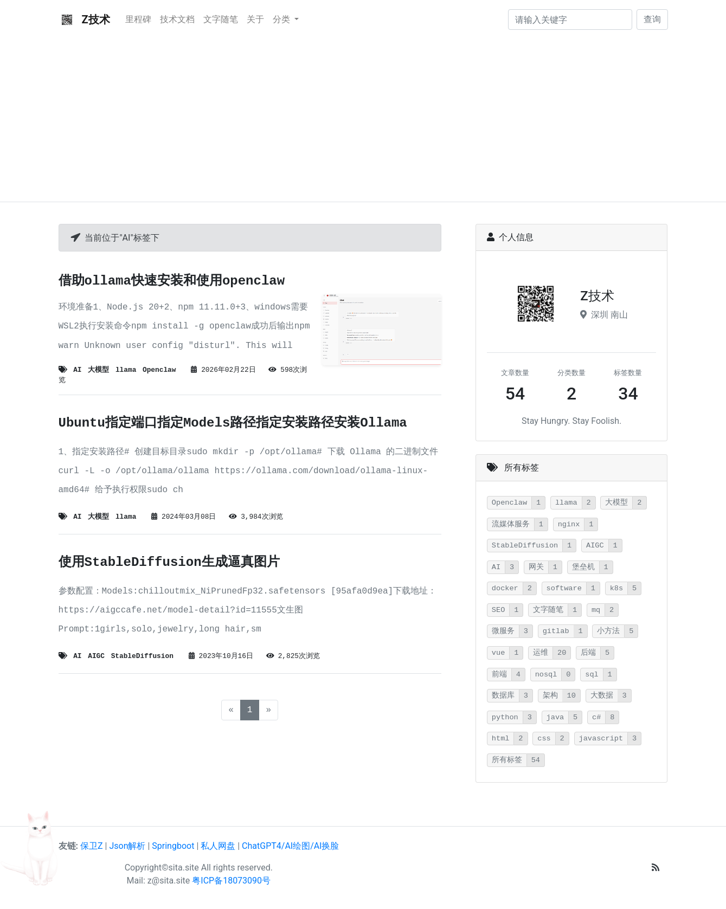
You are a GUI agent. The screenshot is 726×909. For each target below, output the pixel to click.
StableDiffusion (142, 656)
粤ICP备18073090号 (231, 880)
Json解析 (127, 846)
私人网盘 (218, 846)
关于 (255, 19)
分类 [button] (282, 19)
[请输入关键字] (570, 19)
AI (77, 370)
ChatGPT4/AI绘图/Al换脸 (290, 846)
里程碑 (138, 19)
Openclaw (159, 370)
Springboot (173, 846)
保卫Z (91, 846)
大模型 (98, 370)
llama (125, 370)
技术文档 (177, 19)
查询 (652, 19)
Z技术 (84, 19)
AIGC (96, 656)
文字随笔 (220, 19)
